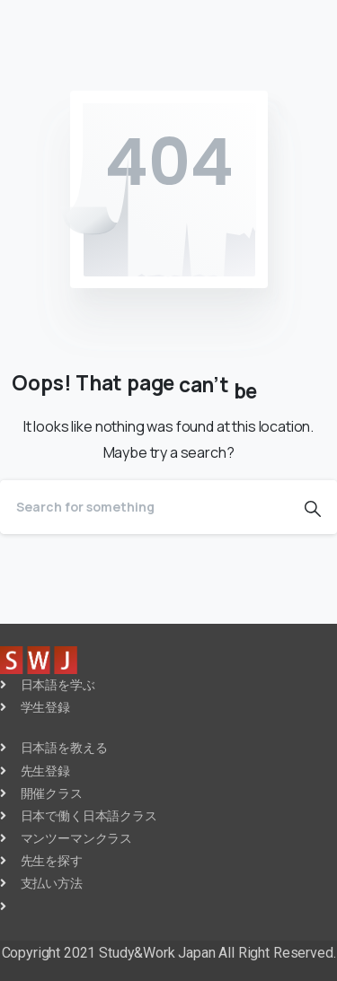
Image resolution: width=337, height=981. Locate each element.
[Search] (144, 507)
